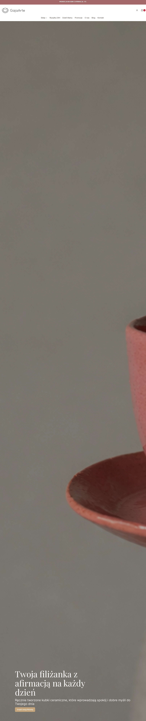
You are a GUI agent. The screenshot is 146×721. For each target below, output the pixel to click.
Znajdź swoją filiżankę (25, 710)
